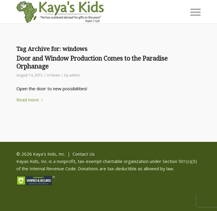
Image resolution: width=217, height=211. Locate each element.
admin (74, 75)
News (55, 75)
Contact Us (84, 154)
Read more (30, 100)
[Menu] (193, 11)
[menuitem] (193, 11)
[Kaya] (90, 11)
